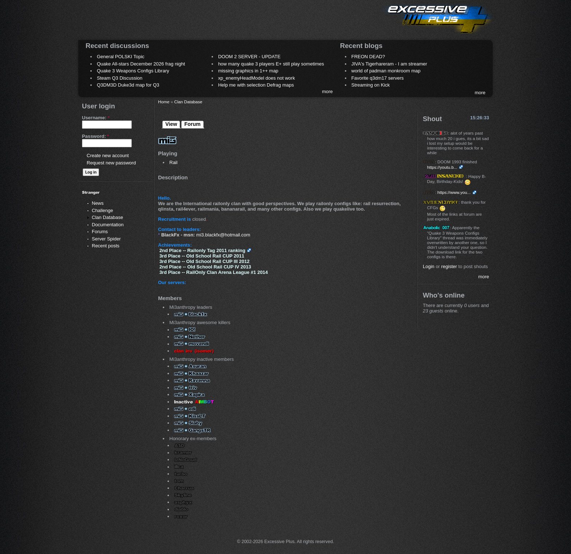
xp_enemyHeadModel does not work (256, 78)
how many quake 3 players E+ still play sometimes (271, 64)
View (171, 124)
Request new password (111, 163)
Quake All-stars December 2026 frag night (141, 64)
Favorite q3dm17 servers (377, 78)
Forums (100, 231)
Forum (192, 124)
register (449, 266)
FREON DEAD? (368, 56)
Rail (173, 162)
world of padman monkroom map (386, 70)
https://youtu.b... (442, 167)
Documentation (107, 224)
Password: (95, 136)
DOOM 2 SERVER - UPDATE (249, 56)
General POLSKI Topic (121, 56)
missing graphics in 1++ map (248, 70)
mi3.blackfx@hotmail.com (223, 235)
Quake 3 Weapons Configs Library (133, 70)
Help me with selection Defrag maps (256, 85)
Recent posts (105, 245)
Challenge (102, 210)
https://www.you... (454, 192)
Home (163, 101)
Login (428, 266)
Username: (96, 117)
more (327, 91)
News (98, 203)
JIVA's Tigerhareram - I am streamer (389, 64)
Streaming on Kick (370, 85)
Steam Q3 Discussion (119, 78)
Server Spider (106, 239)
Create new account (108, 155)
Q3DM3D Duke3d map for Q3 (128, 85)
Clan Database (107, 217)
